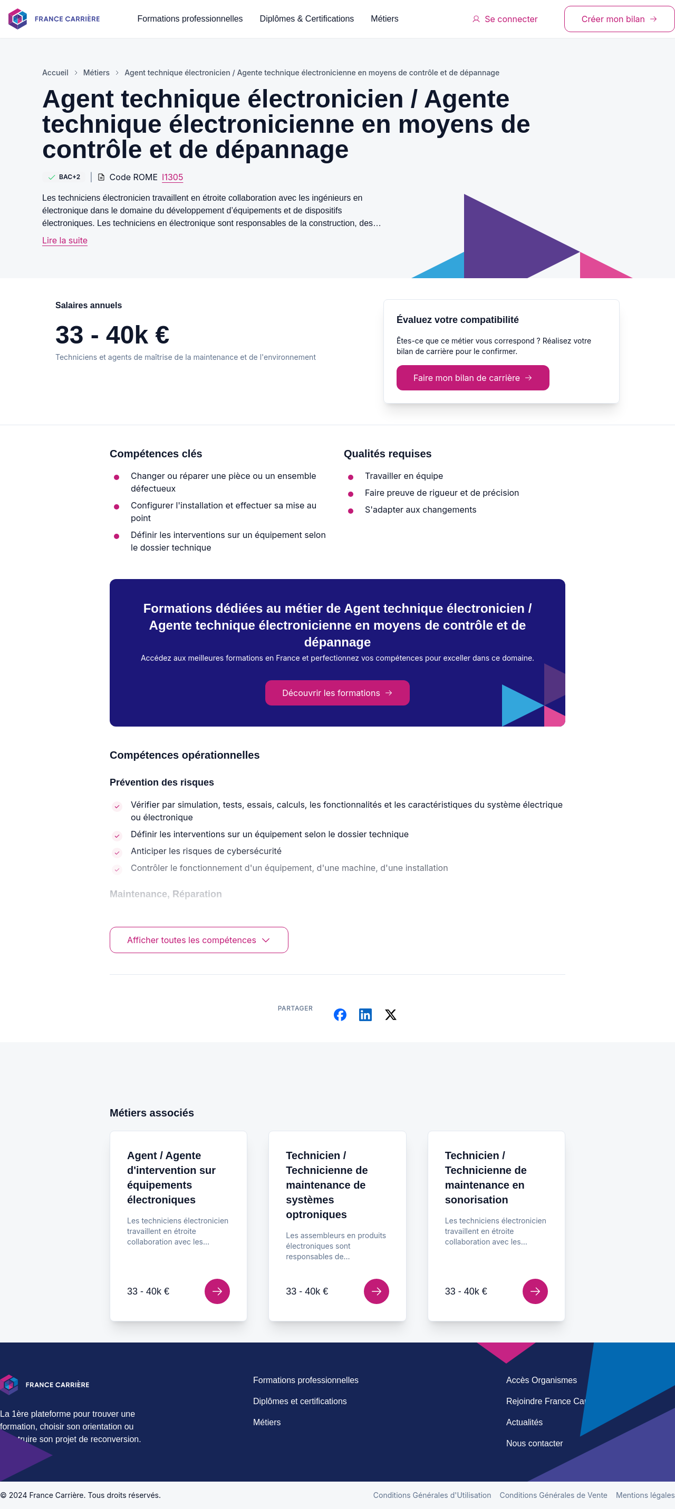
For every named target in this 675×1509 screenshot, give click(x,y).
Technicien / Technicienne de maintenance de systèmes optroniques (327, 1185)
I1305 (172, 177)
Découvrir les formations (337, 693)
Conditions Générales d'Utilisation (432, 1495)
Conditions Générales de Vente (553, 1495)
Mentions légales (645, 1495)
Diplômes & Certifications (307, 18)
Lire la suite (65, 240)
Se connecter (505, 19)
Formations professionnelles (190, 18)
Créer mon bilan (620, 19)
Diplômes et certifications (300, 1401)
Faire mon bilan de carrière (473, 378)
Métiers (384, 18)
